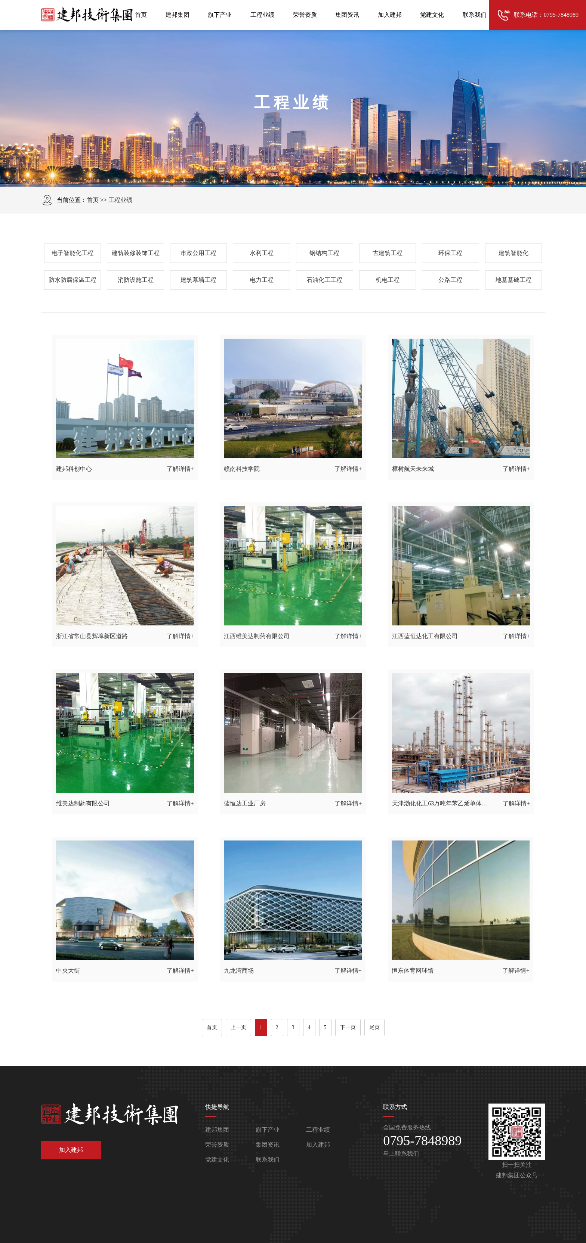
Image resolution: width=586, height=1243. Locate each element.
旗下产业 (220, 15)
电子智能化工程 (72, 253)
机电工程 (388, 280)
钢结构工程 (324, 253)
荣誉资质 (305, 15)
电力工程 (262, 280)
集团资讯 (347, 15)
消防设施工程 (136, 280)
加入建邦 (390, 15)
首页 (141, 15)
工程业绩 (262, 15)
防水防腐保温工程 (72, 280)
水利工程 (262, 253)
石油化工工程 (324, 280)
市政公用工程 (198, 253)
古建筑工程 (388, 253)
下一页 (348, 1027)
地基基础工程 (513, 280)
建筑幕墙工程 (198, 280)
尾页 (374, 1027)
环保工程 (450, 253)
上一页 (238, 1027)
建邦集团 (177, 15)
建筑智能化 (513, 253)
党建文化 (432, 15)
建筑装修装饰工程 (136, 253)
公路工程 (450, 280)
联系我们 (475, 15)
